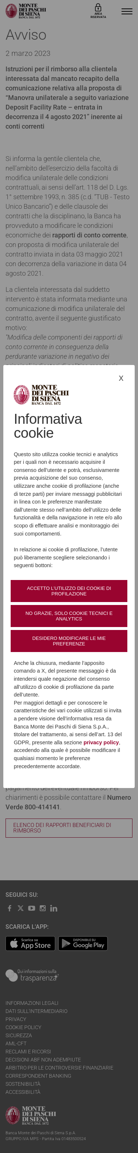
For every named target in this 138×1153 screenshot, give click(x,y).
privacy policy (101, 742)
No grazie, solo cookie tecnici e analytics (69, 616)
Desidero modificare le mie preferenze (69, 641)
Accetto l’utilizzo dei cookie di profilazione (69, 591)
